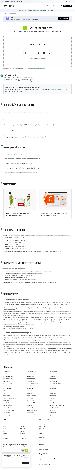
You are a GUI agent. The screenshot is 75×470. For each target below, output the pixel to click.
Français (5, 436)
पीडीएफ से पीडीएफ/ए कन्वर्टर (55, 384)
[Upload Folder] (29, 53)
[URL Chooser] (49, 53)
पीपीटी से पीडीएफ (53, 396)
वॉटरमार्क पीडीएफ (53, 413)
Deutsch (5, 429)
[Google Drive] (38, 53)
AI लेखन (67, 6)
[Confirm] (26, 450)
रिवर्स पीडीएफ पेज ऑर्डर (54, 408)
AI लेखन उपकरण (6, 372)
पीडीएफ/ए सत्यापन (53, 393)
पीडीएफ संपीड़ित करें (53, 372)
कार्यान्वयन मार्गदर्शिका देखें (40, 68)
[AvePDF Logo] (9, 6)
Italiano (5, 441)
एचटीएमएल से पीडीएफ (7, 405)
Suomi (21, 424)
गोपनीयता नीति (41, 438)
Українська (23, 439)
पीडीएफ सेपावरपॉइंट (53, 391)
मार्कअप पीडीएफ (53, 403)
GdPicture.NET (43, 426)
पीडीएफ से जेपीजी (53, 376)
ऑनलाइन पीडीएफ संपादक (8, 410)
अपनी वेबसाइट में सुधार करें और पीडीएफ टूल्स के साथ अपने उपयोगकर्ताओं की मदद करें (54, 215)
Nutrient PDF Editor (13, 68)
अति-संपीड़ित (16, 329)
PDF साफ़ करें (6, 386)
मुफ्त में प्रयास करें (63, 18)
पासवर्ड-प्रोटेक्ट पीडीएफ (31, 379)
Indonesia (5, 439)
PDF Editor (42, 89)
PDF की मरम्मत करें (7, 374)
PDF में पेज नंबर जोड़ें (7, 384)
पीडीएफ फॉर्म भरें (30, 405)
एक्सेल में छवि (6, 401)
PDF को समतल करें (7, 381)
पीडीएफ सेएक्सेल (53, 388)
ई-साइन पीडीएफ (6, 396)
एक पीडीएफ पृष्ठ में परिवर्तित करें (9, 398)
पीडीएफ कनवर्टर (30, 388)
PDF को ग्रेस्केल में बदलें (8, 376)
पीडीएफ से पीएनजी (53, 381)
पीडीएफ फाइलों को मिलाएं (32, 403)
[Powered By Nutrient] (55, 465)
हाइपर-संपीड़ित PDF (53, 415)
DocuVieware (43, 429)
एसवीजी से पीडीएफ (7, 408)
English (5, 431)
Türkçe (22, 431)
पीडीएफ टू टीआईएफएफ (31, 396)
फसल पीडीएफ (52, 398)
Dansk (4, 426)
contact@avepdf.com (43, 449)
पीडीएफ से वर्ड (52, 386)
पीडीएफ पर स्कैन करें (30, 401)
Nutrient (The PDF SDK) (45, 424)
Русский (22, 441)
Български (22, 436)
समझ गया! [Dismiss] (25, 463)
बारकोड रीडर (52, 401)
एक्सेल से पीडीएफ (6, 403)
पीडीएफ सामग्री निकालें (54, 374)
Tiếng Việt (22, 429)
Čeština (5, 424)
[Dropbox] (44, 53)
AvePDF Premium (40, 10)
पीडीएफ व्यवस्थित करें (31, 415)
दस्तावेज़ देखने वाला (30, 376)
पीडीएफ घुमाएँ (29, 393)
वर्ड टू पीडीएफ (52, 410)
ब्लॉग (53, 6)
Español (5, 434)
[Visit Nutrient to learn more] (2, 1)
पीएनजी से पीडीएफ (30, 381)
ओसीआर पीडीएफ (6, 413)
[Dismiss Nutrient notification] (73, 1)
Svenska (22, 426)
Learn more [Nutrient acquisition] (19, 1)
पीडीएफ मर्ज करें (30, 408)
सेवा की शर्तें (41, 440)
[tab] (37, 154)
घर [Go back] (4, 13)
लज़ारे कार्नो (15, 335)
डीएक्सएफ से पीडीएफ (31, 374)
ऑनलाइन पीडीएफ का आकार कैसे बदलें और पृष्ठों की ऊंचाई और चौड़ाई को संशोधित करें (18, 215)
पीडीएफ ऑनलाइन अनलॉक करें (33, 386)
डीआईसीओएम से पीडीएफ (31, 372)
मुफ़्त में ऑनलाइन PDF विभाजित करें (57, 405)
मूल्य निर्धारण (47, 6)
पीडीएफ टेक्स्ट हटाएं (30, 398)
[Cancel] (23, 450)
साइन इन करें (59, 6)
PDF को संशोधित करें (7, 379)
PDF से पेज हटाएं (6, 391)
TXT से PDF (6, 393)
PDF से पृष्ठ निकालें (7, 388)
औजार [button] (40, 6)
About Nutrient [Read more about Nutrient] (68, 1)
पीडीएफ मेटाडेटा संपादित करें (32, 410)
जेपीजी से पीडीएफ (6, 415)
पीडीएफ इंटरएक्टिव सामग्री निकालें (33, 384)
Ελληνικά (22, 434)
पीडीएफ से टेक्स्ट (53, 379)
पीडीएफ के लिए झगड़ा (31, 391)
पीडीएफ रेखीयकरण (30, 413)
